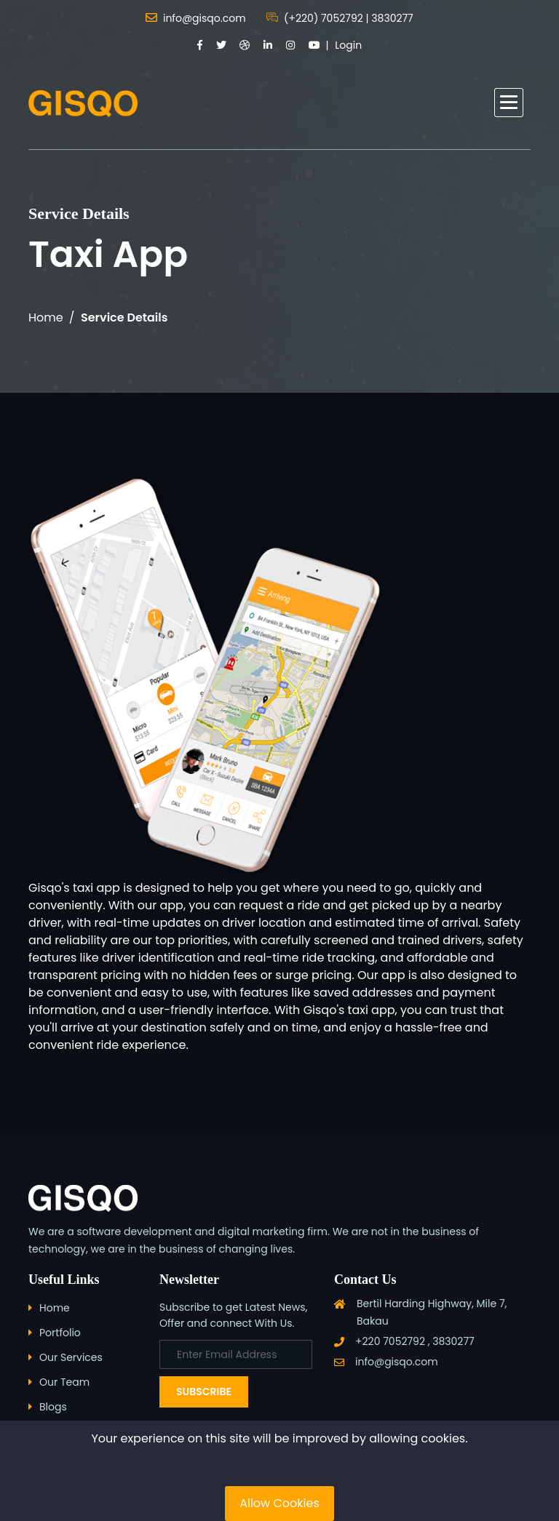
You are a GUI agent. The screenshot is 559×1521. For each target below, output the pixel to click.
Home (45, 317)
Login (348, 45)
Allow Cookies (279, 1503)
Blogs (53, 1407)
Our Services (71, 1357)
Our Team (64, 1382)
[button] (508, 102)
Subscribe (203, 1391)
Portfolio (60, 1332)
